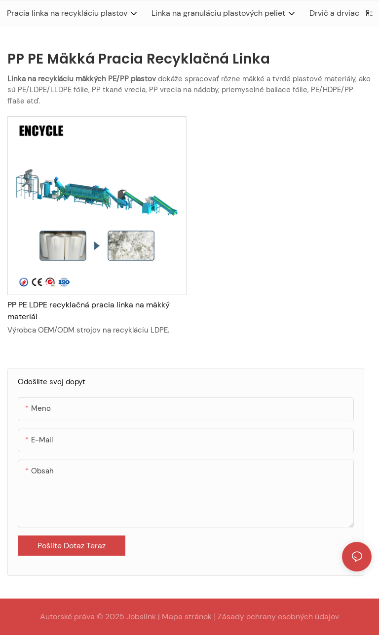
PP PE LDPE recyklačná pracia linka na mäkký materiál (88, 311)
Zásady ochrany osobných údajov (278, 616)
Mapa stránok (187, 616)
